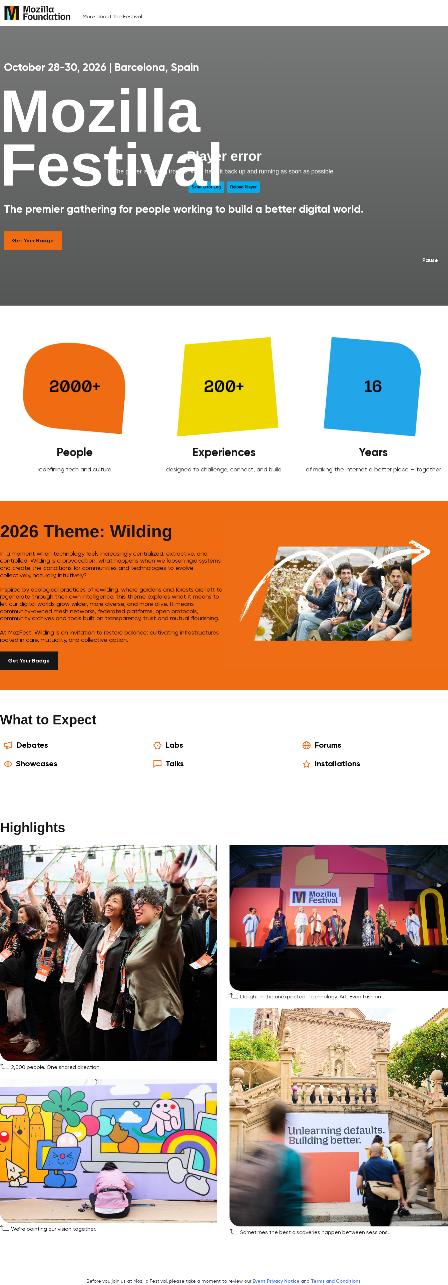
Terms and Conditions (336, 1281)
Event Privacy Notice (276, 1281)
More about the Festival (112, 16)
